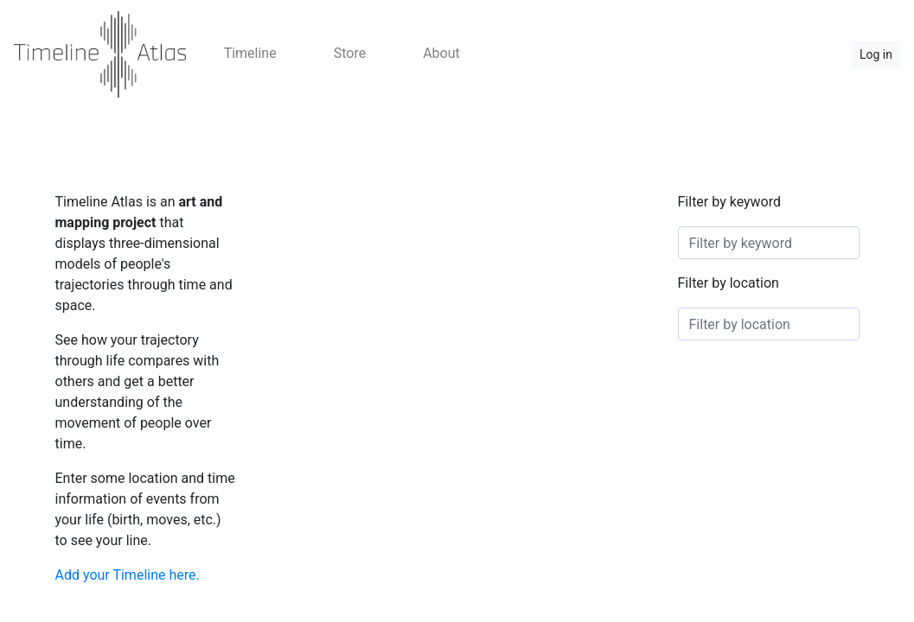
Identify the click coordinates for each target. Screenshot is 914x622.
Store (350, 53)
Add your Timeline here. (127, 575)
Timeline (250, 53)
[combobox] (769, 242)
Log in (876, 54)
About (441, 53)
